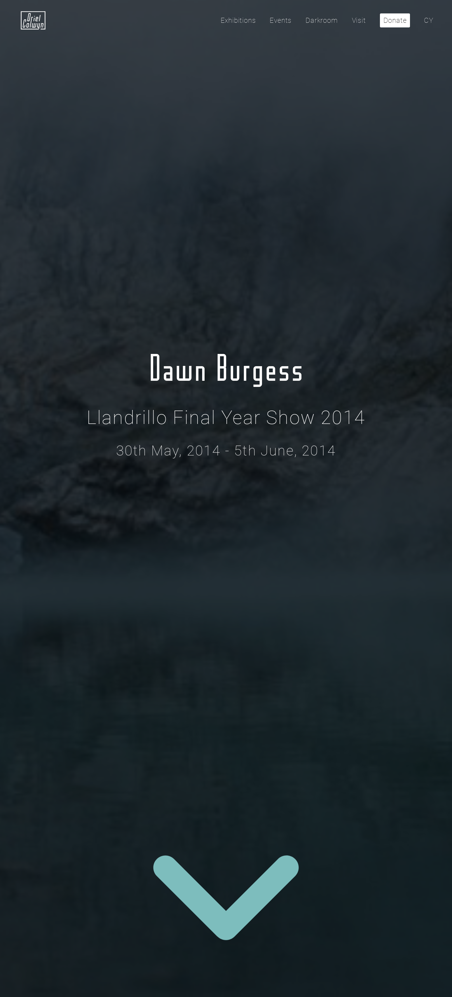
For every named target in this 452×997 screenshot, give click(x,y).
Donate (395, 20)
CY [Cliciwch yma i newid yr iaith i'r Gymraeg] (428, 20)
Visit (359, 20)
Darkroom (322, 20)
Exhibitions (238, 20)
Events (281, 20)
